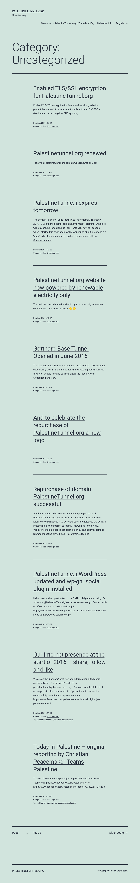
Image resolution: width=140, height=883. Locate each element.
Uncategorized (53, 126)
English (120, 23)
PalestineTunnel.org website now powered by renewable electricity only (69, 287)
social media (67, 720)
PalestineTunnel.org (28, 11)
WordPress (122, 870)
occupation (62, 803)
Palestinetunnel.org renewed (69, 153)
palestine (72, 803)
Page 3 (36, 832)
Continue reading (42, 240)
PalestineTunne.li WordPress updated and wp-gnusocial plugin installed (70, 581)
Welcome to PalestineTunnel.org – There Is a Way (67, 23)
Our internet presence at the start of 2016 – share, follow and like (69, 662)
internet (57, 720)
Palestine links (105, 23)
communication (47, 720)
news (54, 803)
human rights (45, 803)
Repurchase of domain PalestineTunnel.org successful (62, 497)
